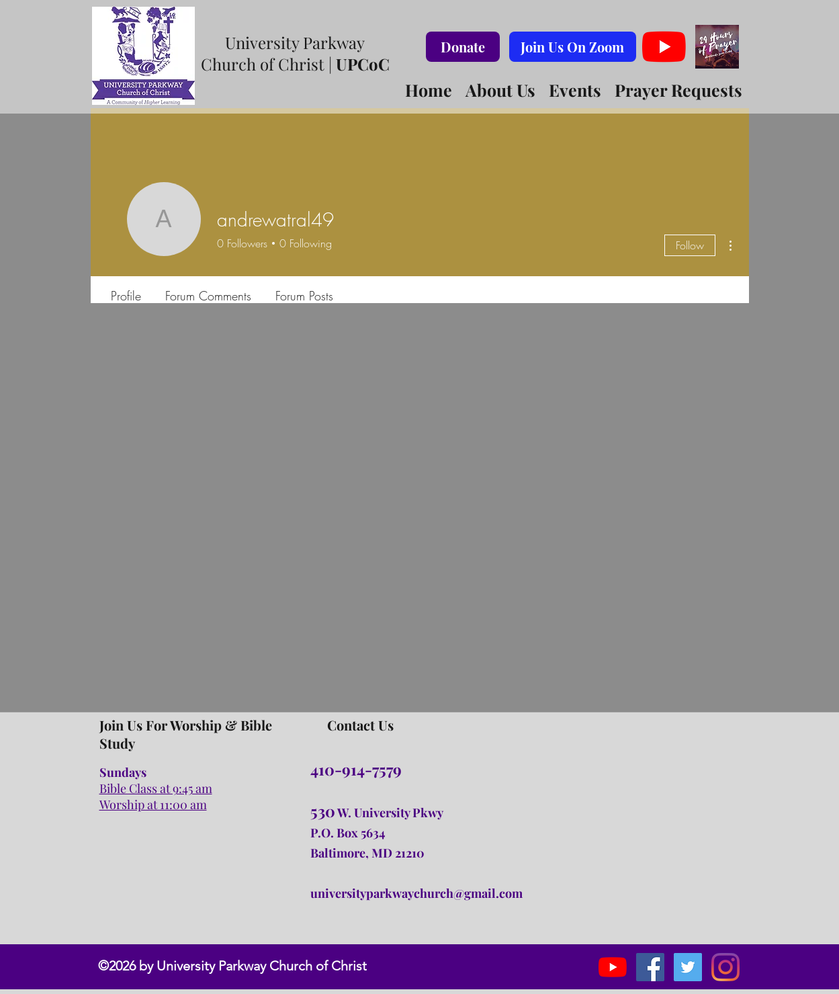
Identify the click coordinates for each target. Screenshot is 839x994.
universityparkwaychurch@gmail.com (416, 893)
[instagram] (688, 967)
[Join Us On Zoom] (572, 47)
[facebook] (650, 967)
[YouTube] (664, 47)
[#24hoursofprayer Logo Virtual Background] (717, 47)
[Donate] (463, 47)
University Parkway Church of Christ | (295, 53)
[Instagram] (725, 967)
